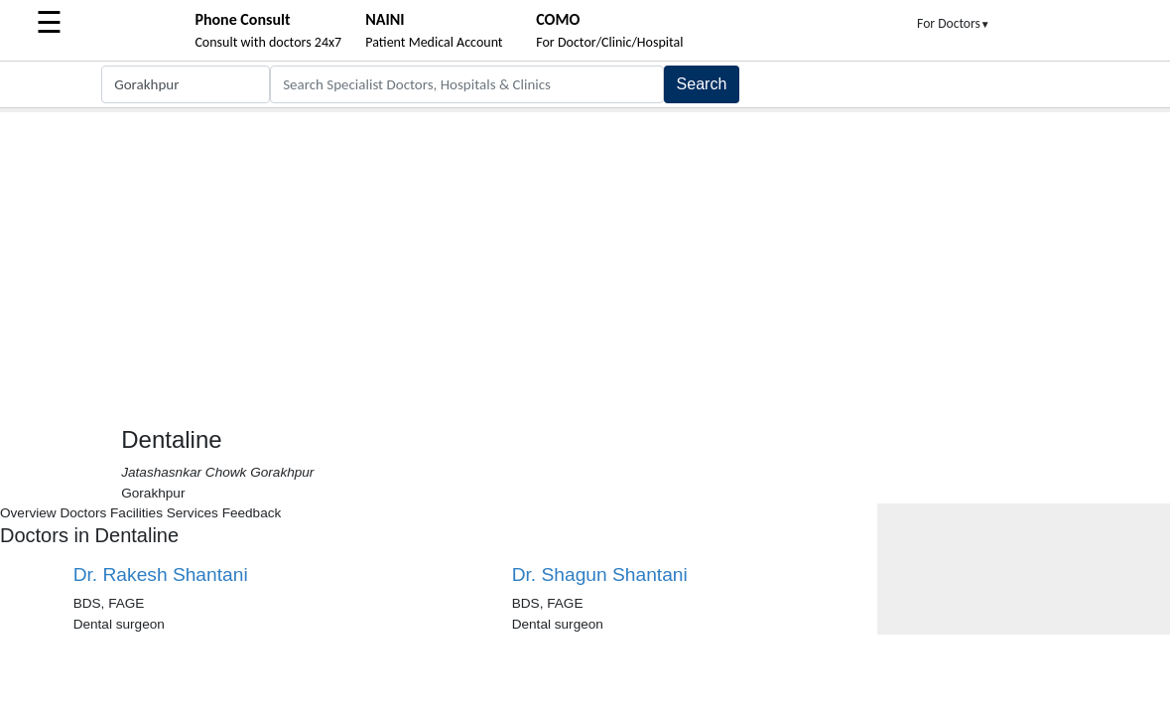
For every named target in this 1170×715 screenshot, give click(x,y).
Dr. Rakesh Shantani (160, 574)
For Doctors (953, 23)
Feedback (252, 512)
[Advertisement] (585, 261)
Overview (28, 512)
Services (192, 512)
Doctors (83, 512)
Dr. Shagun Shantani (600, 574)
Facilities (136, 512)
